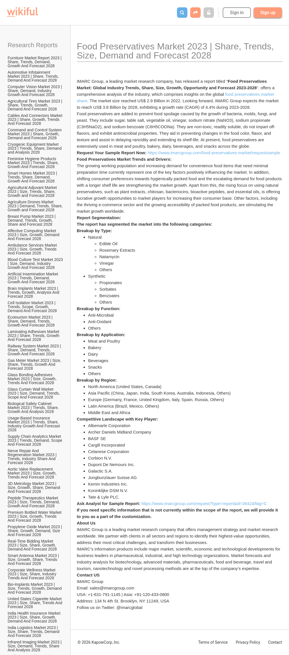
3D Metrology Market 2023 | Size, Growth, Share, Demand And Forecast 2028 (34, 487)
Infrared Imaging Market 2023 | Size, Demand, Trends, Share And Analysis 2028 (35, 646)
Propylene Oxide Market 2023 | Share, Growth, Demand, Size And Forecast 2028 (35, 531)
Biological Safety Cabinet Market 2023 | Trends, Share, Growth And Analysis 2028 (34, 407)
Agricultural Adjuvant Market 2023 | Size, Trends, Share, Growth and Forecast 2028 (33, 191)
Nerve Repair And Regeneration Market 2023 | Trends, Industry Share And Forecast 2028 (33, 457)
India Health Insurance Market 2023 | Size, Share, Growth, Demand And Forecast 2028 (35, 617)
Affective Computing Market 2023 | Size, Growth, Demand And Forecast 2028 (34, 235)
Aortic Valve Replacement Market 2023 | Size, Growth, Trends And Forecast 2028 (33, 473)
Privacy (248, 642)
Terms (213, 642)
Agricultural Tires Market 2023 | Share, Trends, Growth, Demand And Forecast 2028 (35, 105)
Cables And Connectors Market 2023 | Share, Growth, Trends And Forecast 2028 (36, 119)
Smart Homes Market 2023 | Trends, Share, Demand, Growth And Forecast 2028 (33, 177)
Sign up (267, 12)
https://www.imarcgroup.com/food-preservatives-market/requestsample (214, 152)
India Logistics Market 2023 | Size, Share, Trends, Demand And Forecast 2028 (34, 631)
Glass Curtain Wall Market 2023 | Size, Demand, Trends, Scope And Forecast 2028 (34, 393)
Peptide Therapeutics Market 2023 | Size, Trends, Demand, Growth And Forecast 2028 (34, 502)
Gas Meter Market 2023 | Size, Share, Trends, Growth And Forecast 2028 (35, 364)
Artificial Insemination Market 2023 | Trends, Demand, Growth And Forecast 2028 (33, 278)
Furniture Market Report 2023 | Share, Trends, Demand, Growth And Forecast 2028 (35, 62)
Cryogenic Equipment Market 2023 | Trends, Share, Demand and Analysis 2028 (35, 148)
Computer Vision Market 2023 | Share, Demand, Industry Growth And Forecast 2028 (35, 90)
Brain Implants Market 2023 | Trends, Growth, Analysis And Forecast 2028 (34, 292)
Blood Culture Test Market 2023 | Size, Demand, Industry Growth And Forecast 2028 (36, 263)
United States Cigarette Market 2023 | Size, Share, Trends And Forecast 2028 (35, 603)
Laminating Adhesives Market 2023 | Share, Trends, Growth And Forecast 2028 (34, 335)
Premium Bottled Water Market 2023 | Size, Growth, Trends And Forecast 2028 (35, 516)
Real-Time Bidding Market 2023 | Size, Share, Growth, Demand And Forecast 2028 (32, 545)
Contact (275, 642)
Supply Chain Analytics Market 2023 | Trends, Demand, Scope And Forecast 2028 (35, 440)
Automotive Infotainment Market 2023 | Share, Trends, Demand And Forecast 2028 (34, 76)
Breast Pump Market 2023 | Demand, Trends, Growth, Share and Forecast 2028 (32, 220)
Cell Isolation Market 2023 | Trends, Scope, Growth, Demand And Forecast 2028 (32, 307)
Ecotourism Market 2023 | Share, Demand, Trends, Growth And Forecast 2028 (31, 321)
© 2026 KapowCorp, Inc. (99, 642)
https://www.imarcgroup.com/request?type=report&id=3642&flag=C (204, 503)
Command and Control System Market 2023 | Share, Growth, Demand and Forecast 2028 (35, 134)
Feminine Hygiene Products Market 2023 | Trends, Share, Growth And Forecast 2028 (34, 162)
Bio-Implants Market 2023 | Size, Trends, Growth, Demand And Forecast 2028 (35, 588)
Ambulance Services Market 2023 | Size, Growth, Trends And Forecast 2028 (33, 249)
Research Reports (33, 45)
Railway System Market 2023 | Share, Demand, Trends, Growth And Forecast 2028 (35, 350)
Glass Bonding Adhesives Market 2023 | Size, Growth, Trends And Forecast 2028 (33, 379)
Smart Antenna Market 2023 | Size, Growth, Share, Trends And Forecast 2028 (34, 559)
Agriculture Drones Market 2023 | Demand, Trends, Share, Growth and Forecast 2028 (36, 206)
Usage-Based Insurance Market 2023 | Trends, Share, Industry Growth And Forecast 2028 (34, 424)
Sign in (237, 12)
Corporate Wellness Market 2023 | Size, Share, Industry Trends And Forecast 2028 (32, 574)
